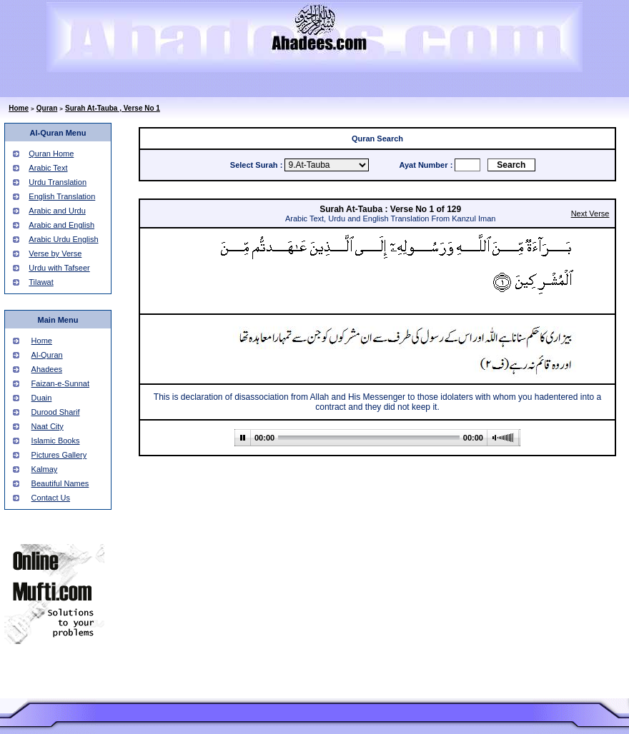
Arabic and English (61, 225)
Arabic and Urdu (57, 210)
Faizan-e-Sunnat (60, 383)
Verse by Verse (55, 253)
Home (19, 108)
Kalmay (44, 469)
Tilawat (41, 282)
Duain (41, 397)
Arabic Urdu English (63, 239)
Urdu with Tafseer (59, 267)
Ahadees (46, 369)
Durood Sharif (55, 412)
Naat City (47, 426)
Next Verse (590, 213)
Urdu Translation (57, 182)
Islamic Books (55, 440)
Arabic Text (48, 168)
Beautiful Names (60, 483)
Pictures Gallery (59, 455)
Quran (46, 108)
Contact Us (50, 497)
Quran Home (51, 153)
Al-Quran (47, 355)
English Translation (62, 196)
